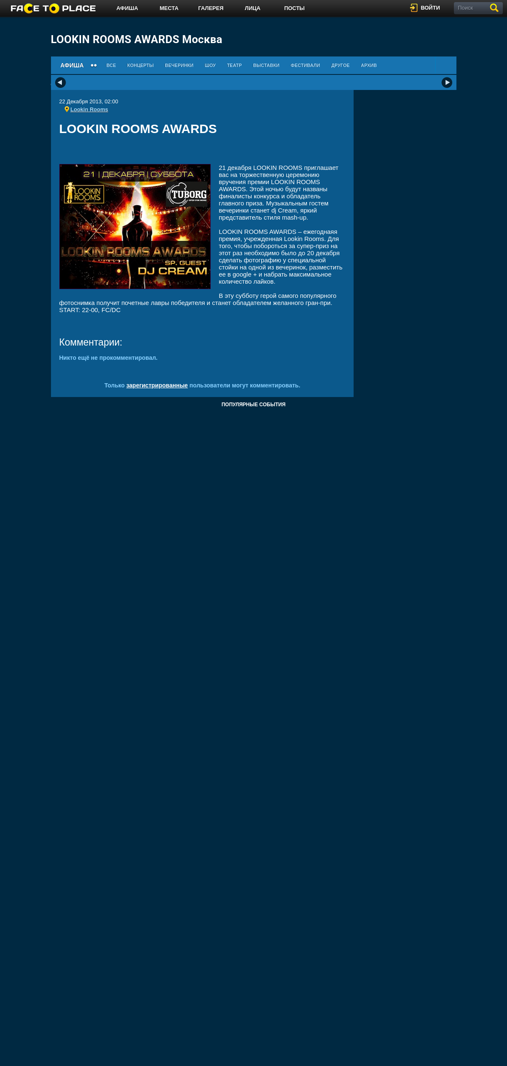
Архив (369, 65)
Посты (294, 8)
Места (169, 8)
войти (430, 8)
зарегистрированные (157, 385)
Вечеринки (179, 65)
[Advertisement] (202, 152)
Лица (252, 8)
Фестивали (305, 65)
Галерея (211, 8)
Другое (340, 65)
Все (111, 65)
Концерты (140, 65)
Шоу (210, 65)
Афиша (127, 8)
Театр (234, 65)
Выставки (266, 65)
